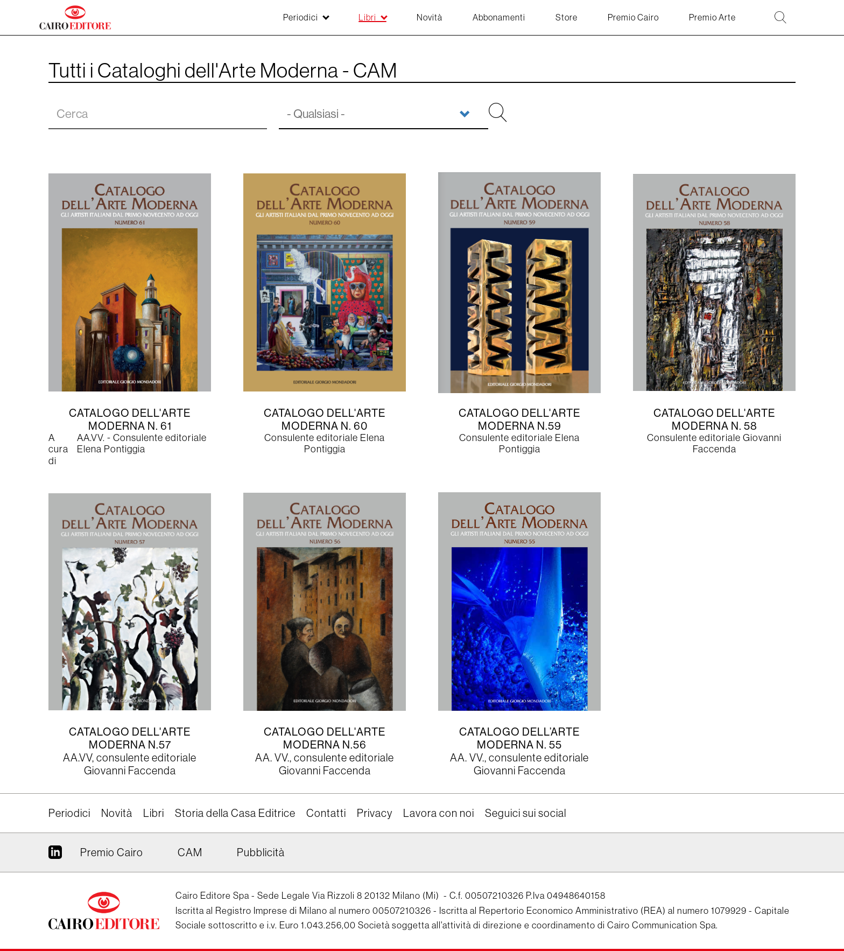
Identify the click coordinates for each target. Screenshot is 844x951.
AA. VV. (272, 758)
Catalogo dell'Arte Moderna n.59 (519, 419)
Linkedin (55, 856)
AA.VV (77, 758)
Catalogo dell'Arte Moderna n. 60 (324, 419)
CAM (190, 852)
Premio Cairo (111, 852)
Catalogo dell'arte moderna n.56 (324, 738)
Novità (116, 813)
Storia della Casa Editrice (235, 813)
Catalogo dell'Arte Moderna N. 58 (714, 419)
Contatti (326, 813)
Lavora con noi (438, 813)
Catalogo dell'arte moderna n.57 (130, 738)
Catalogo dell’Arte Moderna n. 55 (519, 738)
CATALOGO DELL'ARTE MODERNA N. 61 (130, 419)
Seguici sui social (525, 813)
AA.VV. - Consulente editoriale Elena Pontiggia (142, 443)
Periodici (69, 813)
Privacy (374, 813)
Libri (153, 813)
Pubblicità (261, 852)
